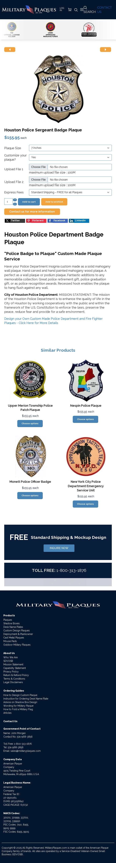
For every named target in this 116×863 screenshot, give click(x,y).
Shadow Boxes (11, 623)
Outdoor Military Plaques (17, 644)
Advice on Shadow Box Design (20, 702)
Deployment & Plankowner (18, 634)
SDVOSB (8, 661)
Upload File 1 (13, 169)
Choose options (30, 423)
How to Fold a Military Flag (18, 709)
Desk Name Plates (13, 627)
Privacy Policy (11, 671)
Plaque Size (12, 148)
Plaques (7, 620)
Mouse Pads (10, 641)
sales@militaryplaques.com (26, 751)
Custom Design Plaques (16, 630)
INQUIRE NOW (59, 548)
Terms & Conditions (14, 678)
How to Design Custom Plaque (20, 695)
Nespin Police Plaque (85, 405)
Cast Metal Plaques (13, 637)
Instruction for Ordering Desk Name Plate (25, 698)
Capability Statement (14, 668)
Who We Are (10, 657)
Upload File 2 (13, 182)
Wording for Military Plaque (18, 705)
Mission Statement (13, 664)
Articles (7, 713)
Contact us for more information (32, 211)
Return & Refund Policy (16, 675)
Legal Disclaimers (13, 682)
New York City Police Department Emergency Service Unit (86, 486)
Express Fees (14, 192)
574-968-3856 (25, 736)
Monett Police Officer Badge (30, 481)
